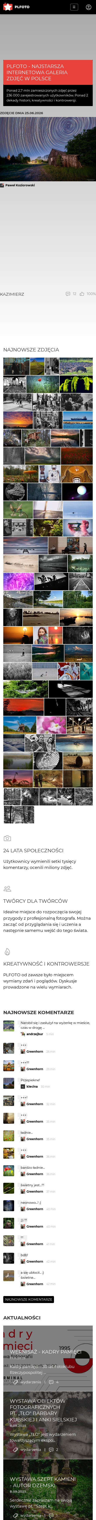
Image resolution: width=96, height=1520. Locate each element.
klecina (32, 1086)
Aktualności (21, 1318)
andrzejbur (35, 1034)
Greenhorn (35, 1051)
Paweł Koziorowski (20, 185)
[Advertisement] (48, 239)
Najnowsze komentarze (38, 1012)
